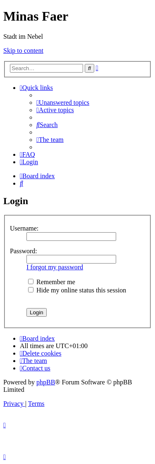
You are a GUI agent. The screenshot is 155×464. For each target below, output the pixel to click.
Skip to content (23, 50)
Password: (23, 250)
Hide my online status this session (77, 290)
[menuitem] (62, 102)
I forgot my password (54, 267)
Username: (24, 228)
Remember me (51, 281)
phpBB (45, 382)
